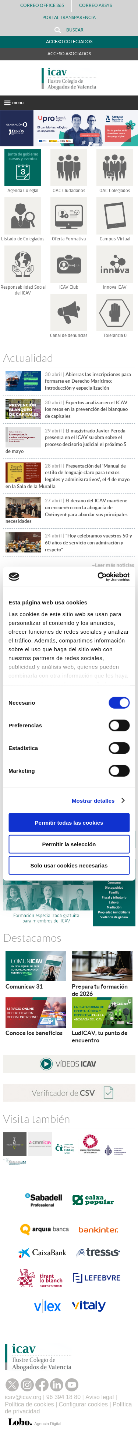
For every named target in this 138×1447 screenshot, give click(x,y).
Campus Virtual (115, 238)
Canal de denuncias (69, 335)
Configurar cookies (83, 1404)
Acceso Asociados (69, 53)
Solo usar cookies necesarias (68, 865)
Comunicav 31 (24, 986)
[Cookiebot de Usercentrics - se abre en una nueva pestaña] (98, 576)
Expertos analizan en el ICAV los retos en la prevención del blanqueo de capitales (86, 409)
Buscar (69, 30)
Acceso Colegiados (69, 41)
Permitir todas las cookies (69, 823)
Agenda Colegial (22, 190)
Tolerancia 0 (115, 335)
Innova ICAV (115, 287)
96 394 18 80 (63, 1397)
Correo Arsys (98, 5)
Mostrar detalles (93, 800)
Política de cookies (29, 1404)
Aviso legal (99, 1397)
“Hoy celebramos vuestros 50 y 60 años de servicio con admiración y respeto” (88, 542)
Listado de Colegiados (23, 238)
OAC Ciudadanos (69, 190)
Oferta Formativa (69, 238)
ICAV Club (68, 287)
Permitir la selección (69, 844)
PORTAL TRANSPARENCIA (69, 17)
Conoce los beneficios (34, 1033)
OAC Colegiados (114, 190)
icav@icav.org (23, 1397)
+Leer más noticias (113, 565)
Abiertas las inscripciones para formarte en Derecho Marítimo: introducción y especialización (88, 381)
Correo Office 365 (42, 5)
